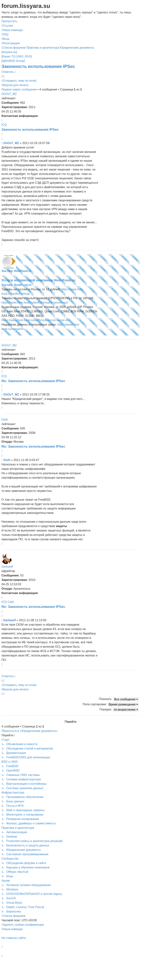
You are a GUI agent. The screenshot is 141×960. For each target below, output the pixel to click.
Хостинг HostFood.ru (16, 271)
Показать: (119, 699)
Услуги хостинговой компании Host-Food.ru (38, 280)
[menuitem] (12, 30)
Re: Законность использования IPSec (33, 381)
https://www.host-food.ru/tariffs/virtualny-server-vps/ (34, 302)
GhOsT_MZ (9, 93)
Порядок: (119, 709)
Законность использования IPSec (38, 66)
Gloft (4, 419)
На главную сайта (13, 937)
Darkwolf (7, 566)
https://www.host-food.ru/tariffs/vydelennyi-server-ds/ (35, 320)
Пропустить (9, 21)
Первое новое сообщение (19, 89)
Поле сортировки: (111, 704)
